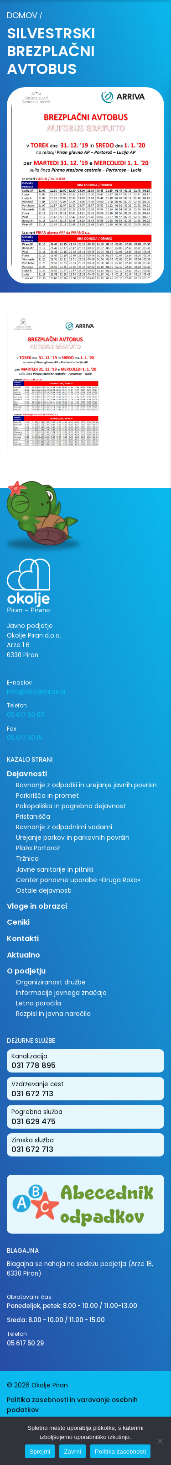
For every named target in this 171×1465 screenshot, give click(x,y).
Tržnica (27, 858)
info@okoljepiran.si (36, 691)
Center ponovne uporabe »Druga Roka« (78, 879)
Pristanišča (33, 816)
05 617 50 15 (24, 737)
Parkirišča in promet (47, 795)
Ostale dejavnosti (44, 890)
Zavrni (72, 1451)
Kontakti (23, 938)
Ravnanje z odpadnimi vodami (64, 827)
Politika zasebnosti (120, 1451)
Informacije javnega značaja (61, 992)
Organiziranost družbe (51, 982)
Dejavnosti (27, 774)
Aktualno (23, 955)
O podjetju (26, 971)
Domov (22, 15)
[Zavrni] (159, 1440)
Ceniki (18, 922)
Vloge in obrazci (37, 906)
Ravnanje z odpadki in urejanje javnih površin (86, 785)
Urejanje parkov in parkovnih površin (73, 837)
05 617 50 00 (26, 715)
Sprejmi (40, 1451)
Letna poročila (38, 1003)
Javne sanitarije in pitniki (54, 869)
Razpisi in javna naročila (53, 1013)
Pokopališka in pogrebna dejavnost (71, 806)
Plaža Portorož (38, 848)
